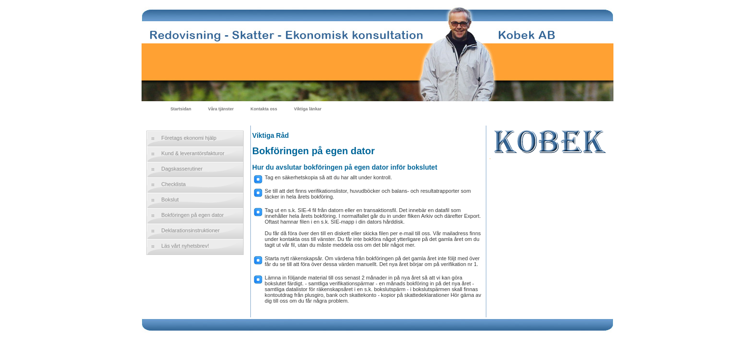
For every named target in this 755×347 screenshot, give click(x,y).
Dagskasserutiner (182, 169)
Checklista (173, 184)
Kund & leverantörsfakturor (192, 153)
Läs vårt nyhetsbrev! (185, 246)
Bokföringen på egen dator (192, 215)
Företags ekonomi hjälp (188, 138)
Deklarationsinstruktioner (190, 230)
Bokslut (170, 199)
